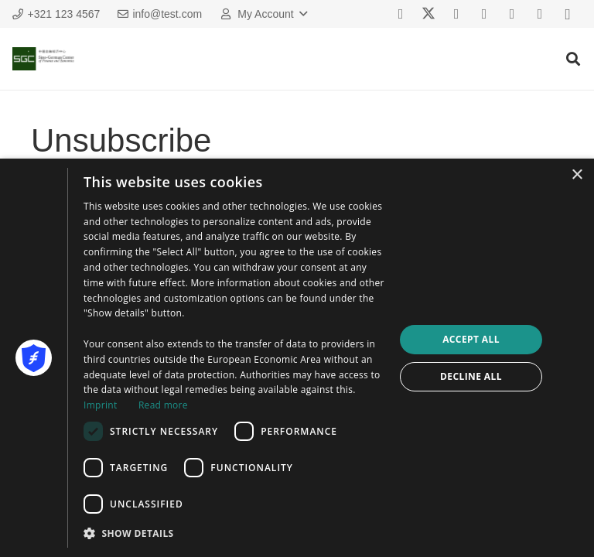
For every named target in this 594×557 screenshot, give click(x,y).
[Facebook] (401, 14)
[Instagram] (568, 14)
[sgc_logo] (43, 58)
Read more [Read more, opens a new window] (163, 405)
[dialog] (297, 358)
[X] (428, 14)
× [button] (576, 175)
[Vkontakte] (456, 14)
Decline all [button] (471, 376)
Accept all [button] (471, 339)
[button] (262, 14)
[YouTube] (484, 14)
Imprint (100, 405)
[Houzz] (540, 14)
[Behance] (512, 14)
